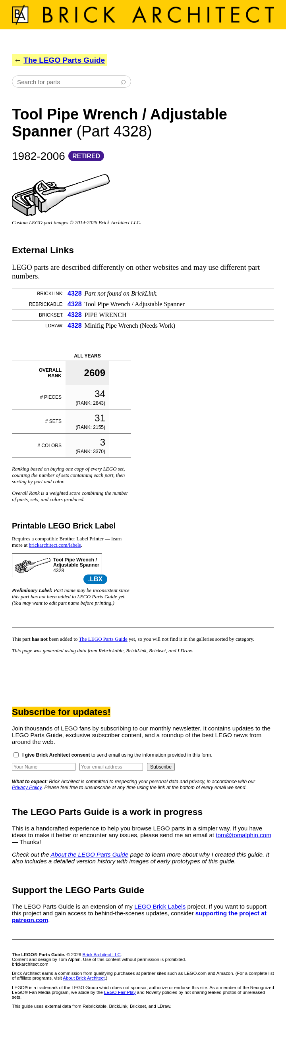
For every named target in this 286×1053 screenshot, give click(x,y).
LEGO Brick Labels (160, 906)
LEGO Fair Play (120, 992)
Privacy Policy (27, 787)
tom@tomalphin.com (243, 835)
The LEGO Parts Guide (64, 60)
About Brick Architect (83, 978)
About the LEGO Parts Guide (89, 854)
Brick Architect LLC (102, 954)
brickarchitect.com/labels (55, 545)
